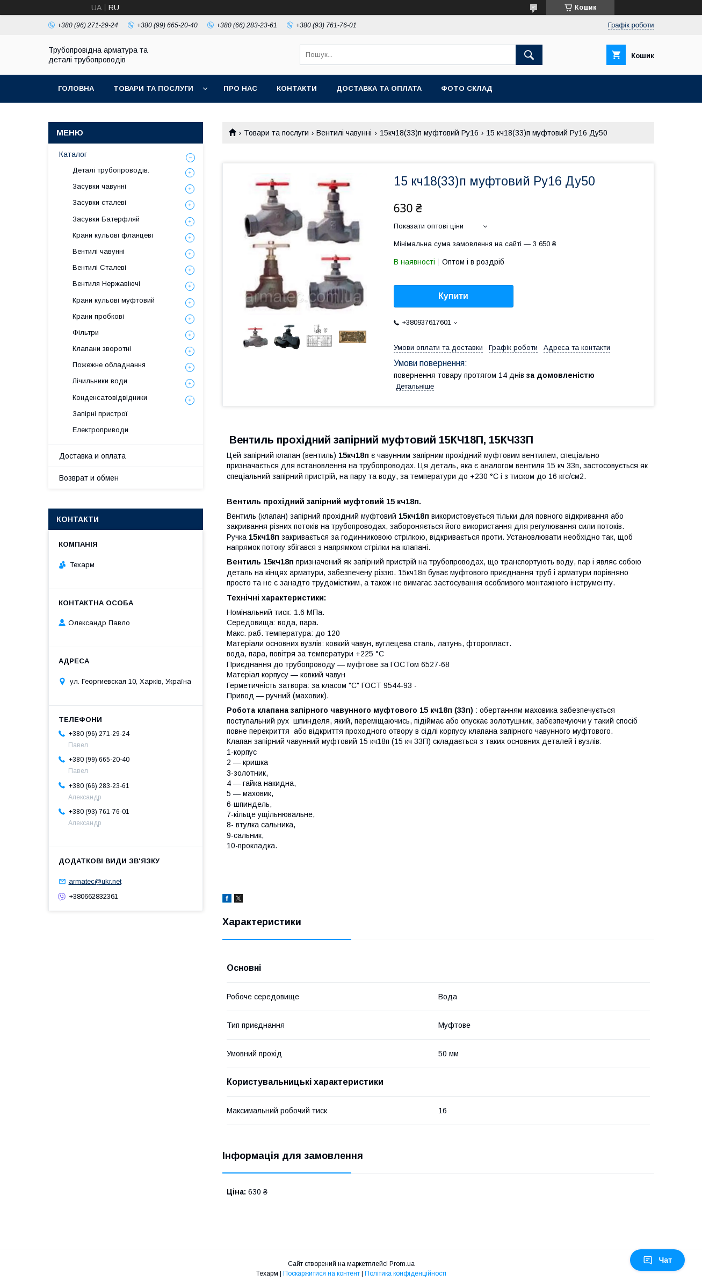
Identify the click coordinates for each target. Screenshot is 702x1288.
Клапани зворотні (102, 349)
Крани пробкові (98, 316)
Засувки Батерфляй (106, 219)
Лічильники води (100, 381)
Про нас (240, 88)
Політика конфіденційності (405, 1273)
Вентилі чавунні (344, 132)
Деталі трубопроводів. (111, 170)
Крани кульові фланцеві (113, 235)
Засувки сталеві (99, 202)
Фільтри (86, 332)
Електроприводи (100, 430)
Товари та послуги (153, 88)
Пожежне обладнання (109, 365)
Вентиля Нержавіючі (106, 284)
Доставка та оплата (379, 88)
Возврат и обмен (89, 478)
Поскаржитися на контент (321, 1273)
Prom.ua (402, 1264)
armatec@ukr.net (95, 881)
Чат (657, 1260)
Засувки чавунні (99, 186)
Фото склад (467, 88)
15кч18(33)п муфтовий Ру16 (429, 132)
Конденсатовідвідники (110, 397)
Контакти (297, 88)
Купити (453, 295)
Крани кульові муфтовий (114, 300)
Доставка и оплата (92, 456)
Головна (76, 88)
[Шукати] (529, 55)
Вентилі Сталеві (99, 267)
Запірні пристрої (100, 414)
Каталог (73, 154)
